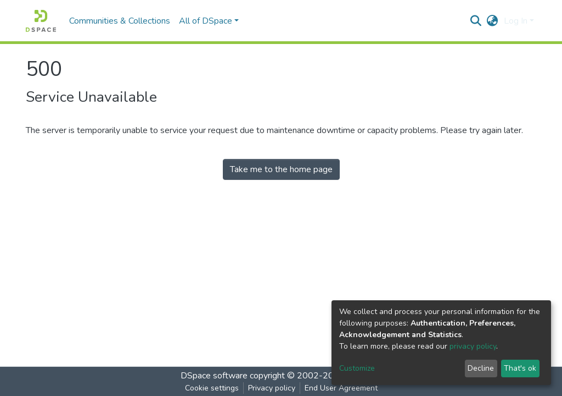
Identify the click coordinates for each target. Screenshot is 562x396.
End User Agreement (341, 388)
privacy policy (472, 346)
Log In (515, 21)
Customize (357, 368)
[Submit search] (476, 21)
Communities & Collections (119, 21)
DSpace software (214, 376)
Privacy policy (271, 388)
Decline (481, 368)
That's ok (520, 368)
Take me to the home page (281, 169)
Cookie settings (212, 388)
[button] (493, 21)
